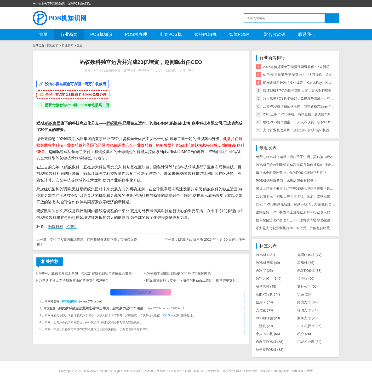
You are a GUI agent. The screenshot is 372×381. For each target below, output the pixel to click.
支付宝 (88, 152)
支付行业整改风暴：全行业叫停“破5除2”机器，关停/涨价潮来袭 (310, 130)
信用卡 (264, 302)
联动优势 (266, 286)
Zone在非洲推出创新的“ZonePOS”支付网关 (178, 273)
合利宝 (264, 271)
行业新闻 (69, 34)
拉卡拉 (305, 278)
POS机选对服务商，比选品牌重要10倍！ (286, 180)
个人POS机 (268, 334)
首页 (43, 34)
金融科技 (72, 218)
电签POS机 (171, 34)
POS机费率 (268, 263)
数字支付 (307, 318)
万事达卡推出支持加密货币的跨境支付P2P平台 (74, 280)
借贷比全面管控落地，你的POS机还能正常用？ (291, 173)
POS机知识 (101, 34)
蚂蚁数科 (114, 123)
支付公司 (307, 286)
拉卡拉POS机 (269, 350)
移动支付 (307, 310)
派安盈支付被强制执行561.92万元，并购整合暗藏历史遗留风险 (303, 228)
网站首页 (53, 45)
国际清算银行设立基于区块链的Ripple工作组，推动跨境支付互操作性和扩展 (195, 280)
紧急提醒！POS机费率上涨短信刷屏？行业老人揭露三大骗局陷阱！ (306, 212)
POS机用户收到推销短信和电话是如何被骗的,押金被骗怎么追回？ (305, 165)
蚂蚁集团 (52, 123)
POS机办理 (136, 34)
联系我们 (306, 34)
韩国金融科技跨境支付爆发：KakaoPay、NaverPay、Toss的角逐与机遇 (316, 83)
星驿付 (305, 263)
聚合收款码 (275, 34)
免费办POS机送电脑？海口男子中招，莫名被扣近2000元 (298, 157)
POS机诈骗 (268, 318)
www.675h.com (90, 301)
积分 (304, 334)
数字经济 (167, 189)
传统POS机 (206, 34)
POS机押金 (309, 326)
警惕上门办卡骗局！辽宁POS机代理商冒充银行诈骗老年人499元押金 (307, 188)
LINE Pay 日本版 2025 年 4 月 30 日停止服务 (211, 239)
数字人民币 (268, 278)
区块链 (143, 167)
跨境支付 (307, 302)
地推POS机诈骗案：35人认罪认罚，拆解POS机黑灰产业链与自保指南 (315, 122)
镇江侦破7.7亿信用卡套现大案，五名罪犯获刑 (297, 90)
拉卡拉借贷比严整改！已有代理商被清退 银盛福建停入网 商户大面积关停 (310, 220)
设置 (310, 371)
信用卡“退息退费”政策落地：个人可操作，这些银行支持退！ (307, 75)
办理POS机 (309, 255)
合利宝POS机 (269, 342)
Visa (304, 294)
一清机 (264, 326)
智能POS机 (240, 34)
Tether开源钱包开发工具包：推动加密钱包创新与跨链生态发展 (85, 273)
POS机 (265, 255)
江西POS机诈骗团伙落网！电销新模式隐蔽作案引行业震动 (307, 106)
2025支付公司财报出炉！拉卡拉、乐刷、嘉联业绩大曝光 (298, 196)
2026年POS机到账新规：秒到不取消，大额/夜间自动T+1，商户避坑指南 (310, 204)
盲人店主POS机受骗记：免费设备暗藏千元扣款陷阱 (302, 98)
